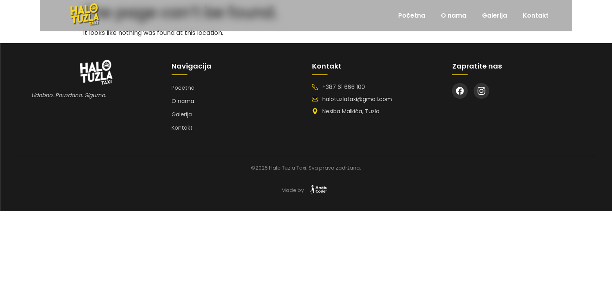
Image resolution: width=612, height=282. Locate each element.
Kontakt (576, 15)
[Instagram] (481, 91)
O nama (493, 15)
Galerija (534, 15)
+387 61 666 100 (343, 87)
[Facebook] (460, 91)
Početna (451, 15)
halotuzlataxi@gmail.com (357, 99)
